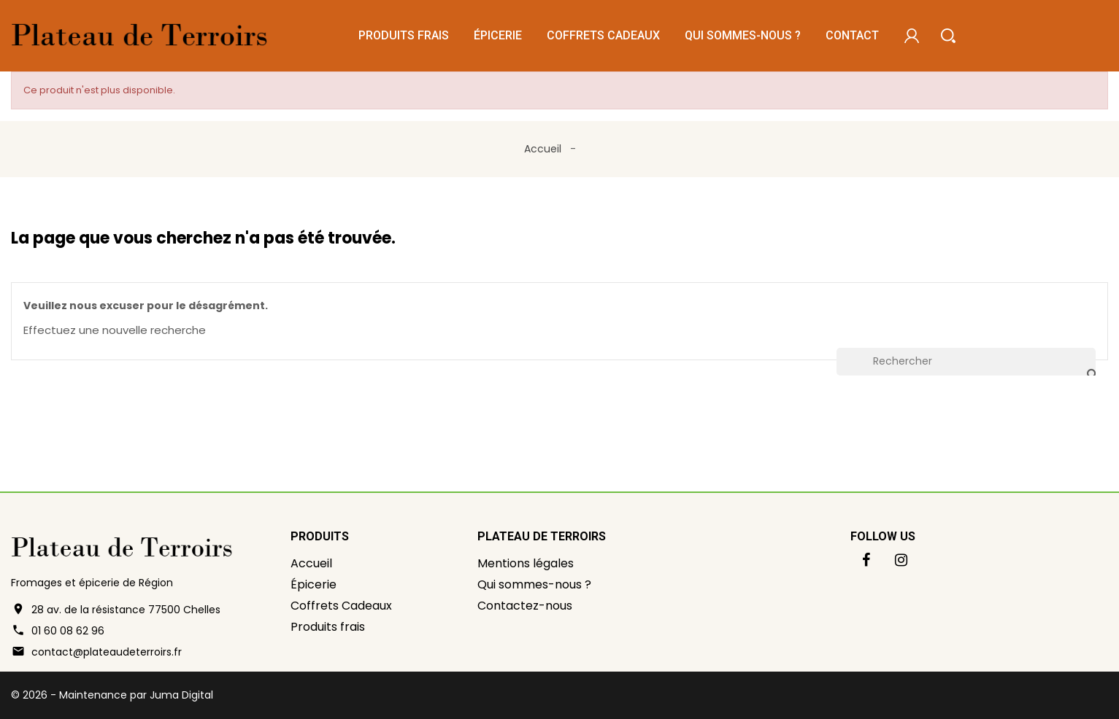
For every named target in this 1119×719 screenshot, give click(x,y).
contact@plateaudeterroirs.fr (106, 652)
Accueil (311, 563)
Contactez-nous (524, 605)
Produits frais (403, 35)
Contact (852, 35)
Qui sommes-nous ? (743, 35)
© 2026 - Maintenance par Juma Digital (112, 695)
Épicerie (498, 35)
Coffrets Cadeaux (603, 35)
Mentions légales (525, 563)
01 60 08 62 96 (67, 630)
